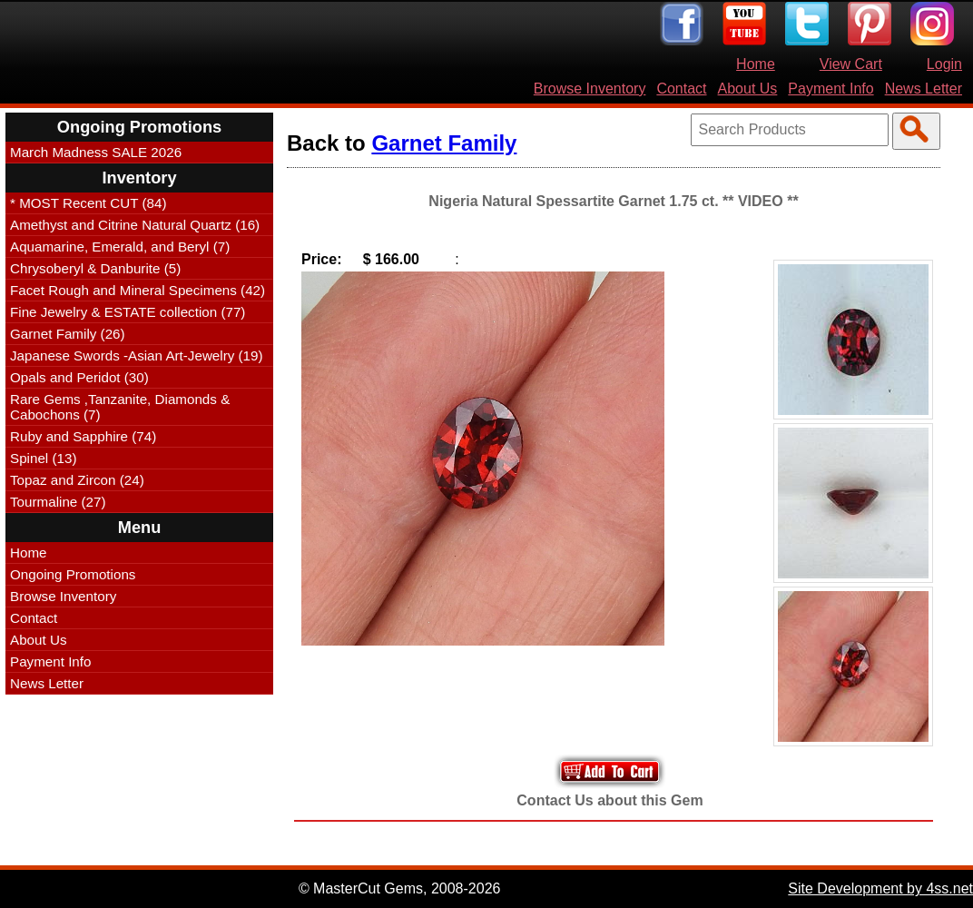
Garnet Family (443, 143)
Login (944, 64)
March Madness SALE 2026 (96, 152)
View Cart (851, 64)
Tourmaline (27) (58, 501)
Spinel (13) (43, 458)
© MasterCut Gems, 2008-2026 (400, 888)
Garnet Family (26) (67, 333)
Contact (681, 88)
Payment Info (830, 88)
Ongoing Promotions (72, 574)
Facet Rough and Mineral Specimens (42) (137, 290)
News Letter (923, 88)
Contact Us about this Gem (609, 800)
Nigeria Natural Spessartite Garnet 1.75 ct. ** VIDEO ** (613, 201)
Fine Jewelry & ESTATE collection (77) (127, 312)
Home (755, 64)
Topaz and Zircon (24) (77, 480)
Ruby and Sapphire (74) (83, 436)
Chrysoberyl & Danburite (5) (95, 268)
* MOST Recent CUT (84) (88, 203)
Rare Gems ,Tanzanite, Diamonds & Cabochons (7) (120, 406)
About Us (748, 88)
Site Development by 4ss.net (880, 888)
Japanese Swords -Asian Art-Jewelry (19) (136, 355)
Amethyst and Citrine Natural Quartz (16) (135, 224)
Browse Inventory (590, 88)
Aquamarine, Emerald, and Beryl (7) (120, 246)
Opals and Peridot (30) (79, 377)
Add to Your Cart (609, 771)
